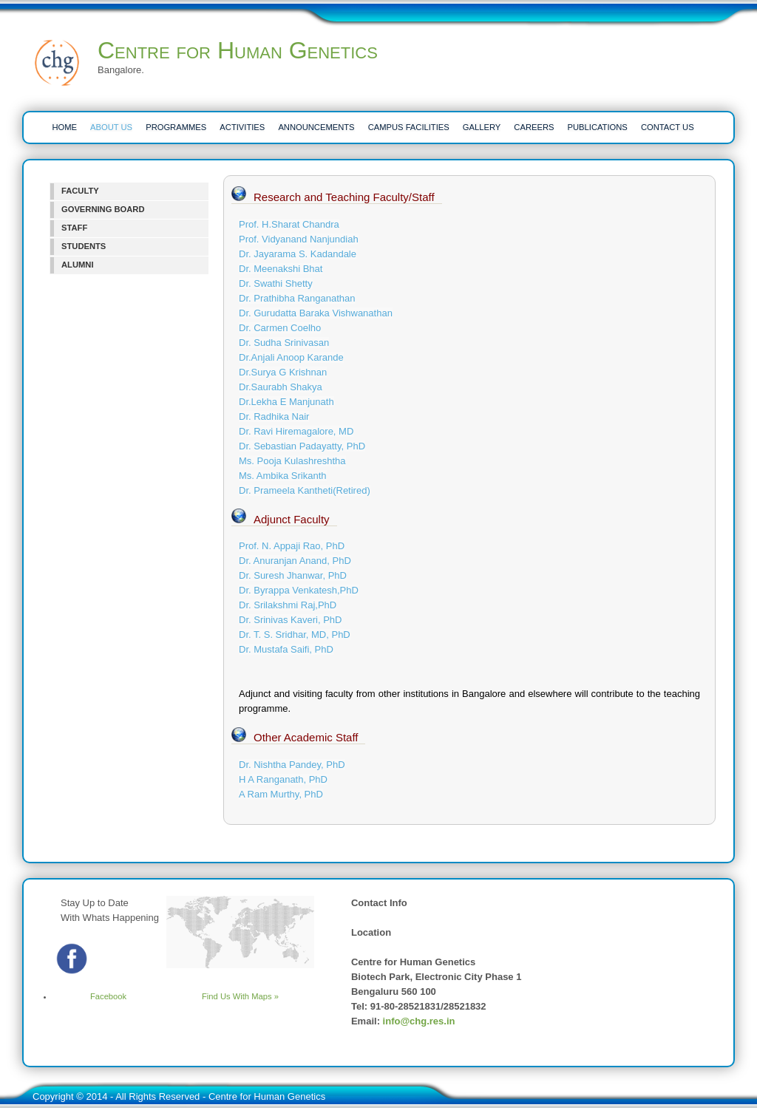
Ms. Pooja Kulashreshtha (292, 460)
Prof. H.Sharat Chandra (289, 224)
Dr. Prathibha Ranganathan (297, 298)
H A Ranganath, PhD (283, 779)
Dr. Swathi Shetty (276, 283)
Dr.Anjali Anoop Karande (291, 357)
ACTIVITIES (242, 127)
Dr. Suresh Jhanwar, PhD (293, 575)
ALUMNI (77, 264)
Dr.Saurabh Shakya (280, 386)
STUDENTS (83, 246)
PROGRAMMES (176, 127)
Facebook (89, 996)
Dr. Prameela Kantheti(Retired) (304, 490)
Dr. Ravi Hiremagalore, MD (296, 431)
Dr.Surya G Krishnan (283, 372)
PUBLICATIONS (598, 127)
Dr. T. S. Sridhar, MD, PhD (294, 634)
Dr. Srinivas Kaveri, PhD (290, 619)
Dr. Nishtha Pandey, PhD (292, 764)
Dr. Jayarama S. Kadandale (297, 253)
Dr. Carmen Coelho (280, 327)
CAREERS (534, 127)
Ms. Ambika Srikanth (283, 475)
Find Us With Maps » (240, 996)
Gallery (481, 127)
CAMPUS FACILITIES (408, 127)
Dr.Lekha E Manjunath (286, 401)
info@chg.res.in (419, 1021)
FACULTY (80, 190)
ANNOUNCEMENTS (316, 127)
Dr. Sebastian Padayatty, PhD (302, 446)
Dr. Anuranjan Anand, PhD (295, 560)
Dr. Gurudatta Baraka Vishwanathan (316, 313)
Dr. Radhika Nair (274, 416)
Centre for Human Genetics (238, 50)
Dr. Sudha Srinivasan (284, 342)
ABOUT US (111, 127)
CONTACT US (667, 127)
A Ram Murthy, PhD (281, 794)
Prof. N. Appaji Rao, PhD (291, 545)
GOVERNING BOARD (103, 209)
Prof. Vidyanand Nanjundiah (299, 239)
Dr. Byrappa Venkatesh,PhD (299, 590)
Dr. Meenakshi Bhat (280, 268)
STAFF (74, 227)
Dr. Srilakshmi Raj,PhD (287, 604)
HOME (64, 127)
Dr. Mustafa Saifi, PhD (286, 649)
